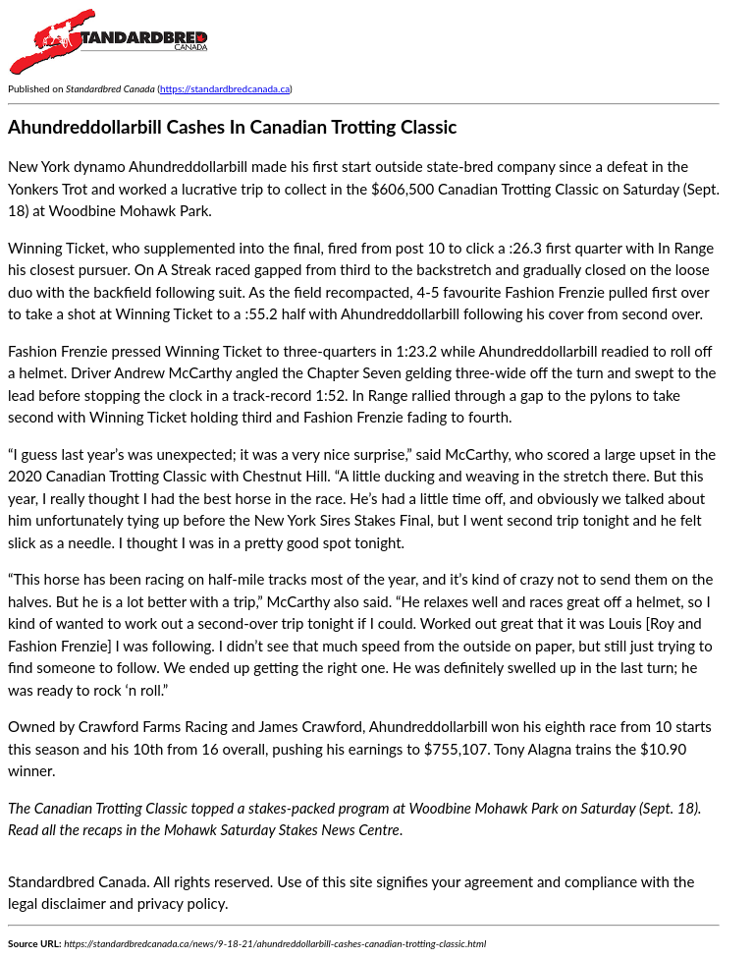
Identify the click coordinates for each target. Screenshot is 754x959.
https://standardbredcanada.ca (225, 88)
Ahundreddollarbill (428, 726)
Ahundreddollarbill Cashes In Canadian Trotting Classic (233, 126)
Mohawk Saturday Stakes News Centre (282, 829)
